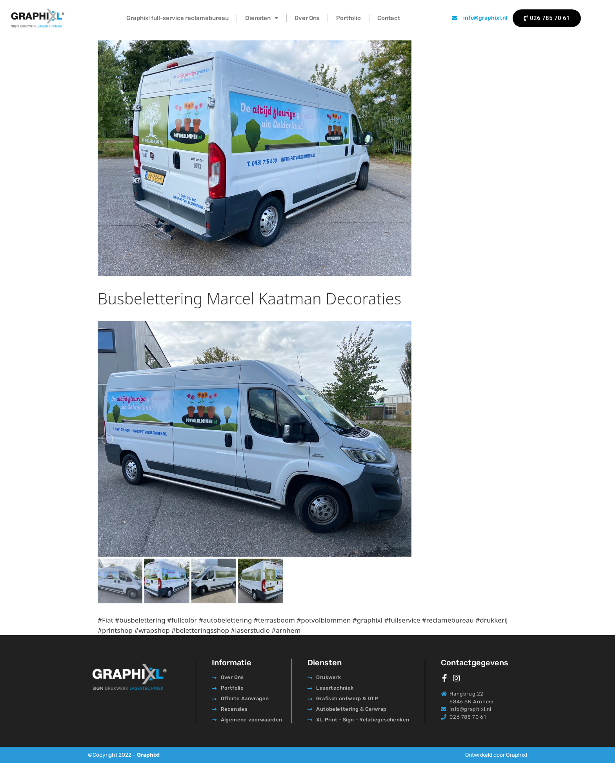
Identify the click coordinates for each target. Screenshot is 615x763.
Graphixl (148, 755)
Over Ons (307, 18)
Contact (388, 18)
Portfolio (348, 18)
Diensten (261, 18)
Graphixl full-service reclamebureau (177, 18)
